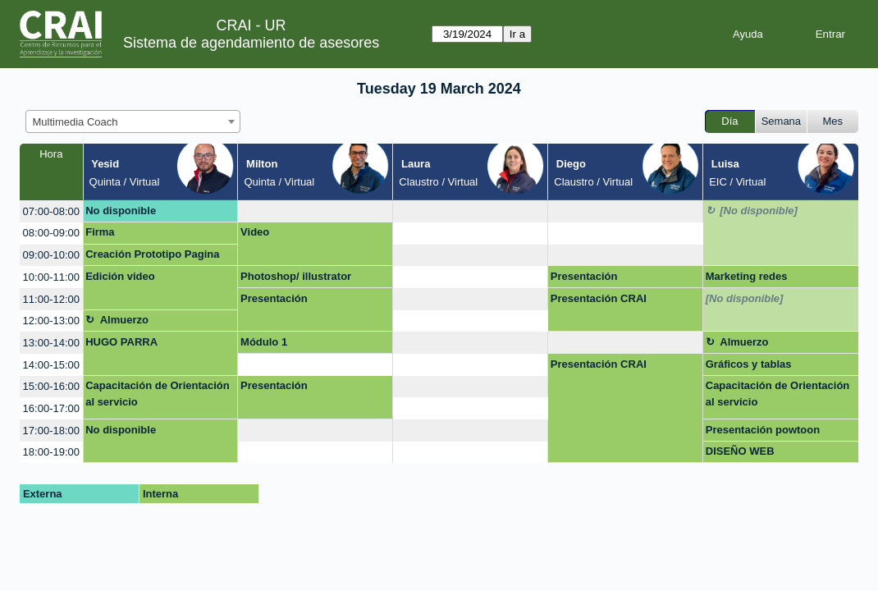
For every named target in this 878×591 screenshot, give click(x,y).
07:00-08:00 (51, 211)
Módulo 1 (263, 342)
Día (729, 121)
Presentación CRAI (599, 298)
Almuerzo (124, 320)
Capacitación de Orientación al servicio (157, 393)
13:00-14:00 (51, 343)
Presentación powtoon (763, 430)
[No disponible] (759, 210)
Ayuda (748, 34)
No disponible (120, 210)
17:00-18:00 (51, 430)
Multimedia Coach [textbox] (75, 122)
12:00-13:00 (51, 320)
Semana (781, 121)
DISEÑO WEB (740, 451)
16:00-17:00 (51, 408)
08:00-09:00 (51, 233)
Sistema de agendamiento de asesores (251, 42)
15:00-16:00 (51, 386)
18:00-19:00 (51, 452)
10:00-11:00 (51, 277)
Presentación (584, 276)
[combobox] (132, 121)
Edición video (120, 276)
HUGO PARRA (121, 342)
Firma (99, 232)
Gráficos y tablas (749, 364)
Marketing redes (747, 276)
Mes (833, 121)
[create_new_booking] (315, 211)
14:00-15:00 (51, 365)
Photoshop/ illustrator (295, 276)
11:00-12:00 (51, 299)
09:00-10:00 (51, 255)
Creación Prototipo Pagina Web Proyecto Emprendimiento (152, 257)
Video (254, 232)
